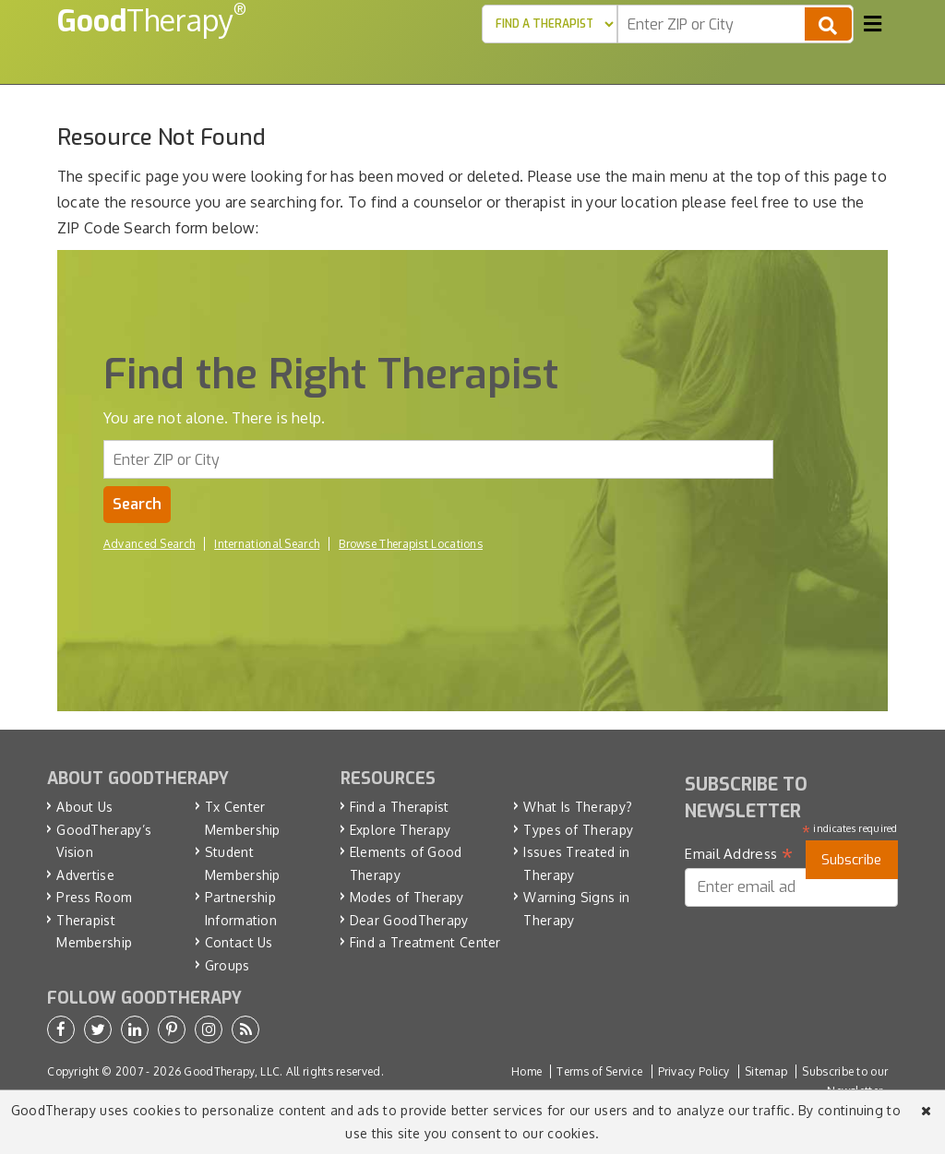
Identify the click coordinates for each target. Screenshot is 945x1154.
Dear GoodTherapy (409, 920)
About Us (84, 807)
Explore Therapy (400, 830)
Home (526, 1071)
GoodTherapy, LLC (232, 1071)
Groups (227, 965)
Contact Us (239, 942)
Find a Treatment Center (425, 942)
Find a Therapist (399, 807)
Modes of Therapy (407, 897)
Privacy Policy (694, 1071)
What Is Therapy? (577, 807)
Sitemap (766, 1071)
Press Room (94, 897)
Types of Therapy (578, 830)
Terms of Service (599, 1071)
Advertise (85, 875)
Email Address (739, 854)
